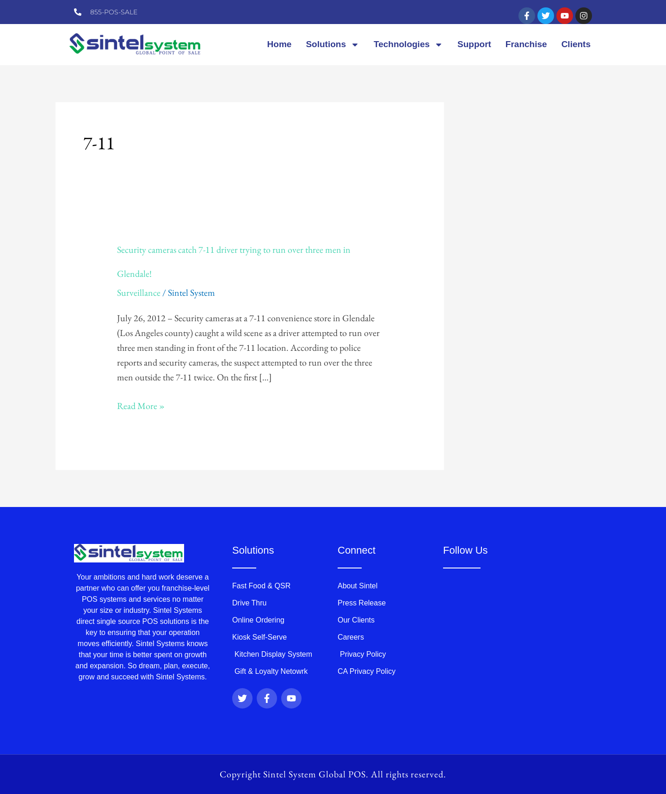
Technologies (408, 45)
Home (279, 44)
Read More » (141, 405)
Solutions (332, 45)
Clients (576, 44)
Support (474, 44)
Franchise (526, 44)
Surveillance (138, 293)
